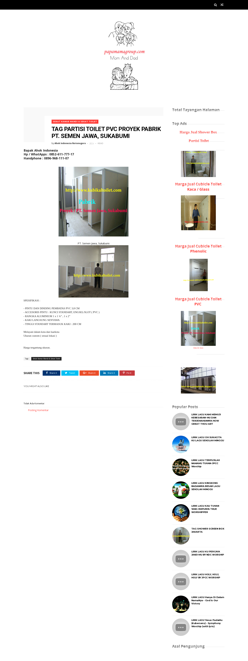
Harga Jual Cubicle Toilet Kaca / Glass (198, 186)
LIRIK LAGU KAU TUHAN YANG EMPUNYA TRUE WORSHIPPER (205, 508)
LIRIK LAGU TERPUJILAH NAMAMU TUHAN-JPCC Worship (205, 463)
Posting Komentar (38, 410)
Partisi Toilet (198, 141)
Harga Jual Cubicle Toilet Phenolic (198, 249)
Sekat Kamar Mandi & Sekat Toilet (75, 122)
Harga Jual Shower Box (198, 132)
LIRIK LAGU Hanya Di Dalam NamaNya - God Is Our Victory (207, 600)
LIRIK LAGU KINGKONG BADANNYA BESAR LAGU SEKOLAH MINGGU (205, 486)
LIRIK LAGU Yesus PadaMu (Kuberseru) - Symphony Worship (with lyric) (206, 623)
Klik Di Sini (198, 348)
